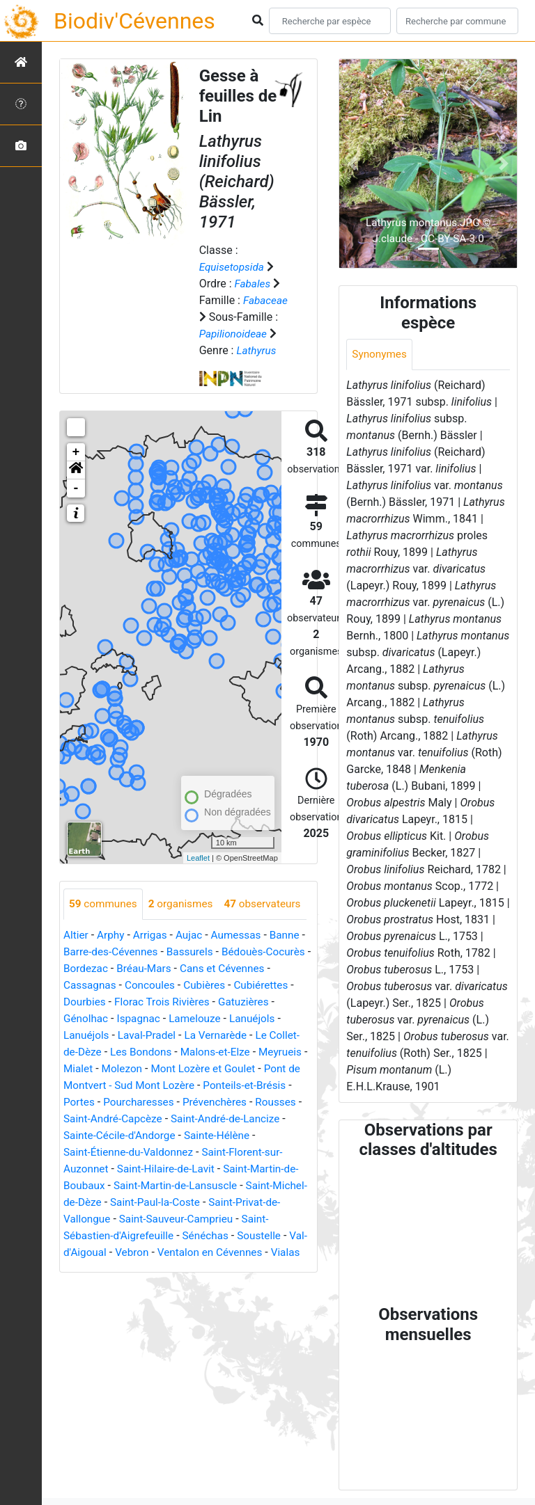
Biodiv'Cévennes (134, 21)
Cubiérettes (92, 1033)
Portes (175, 1133)
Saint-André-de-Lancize (120, 1167)
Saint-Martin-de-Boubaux (124, 1217)
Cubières (267, 1017)
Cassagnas (148, 1017)
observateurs (109, 935)
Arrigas (153, 966)
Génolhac (148, 1050)
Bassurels (201, 983)
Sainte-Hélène (97, 1184)
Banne (293, 966)
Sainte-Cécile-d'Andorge (244, 1167)
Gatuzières (89, 1050)
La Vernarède (278, 1067)
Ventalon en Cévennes (118, 1300)
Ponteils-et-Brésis (106, 1133)
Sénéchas (87, 1284)
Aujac (194, 966)
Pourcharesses (237, 1133)
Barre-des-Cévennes (118, 983)
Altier (76, 966)
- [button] (76, 488)
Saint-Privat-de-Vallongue (163, 1250)
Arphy (112, 966)
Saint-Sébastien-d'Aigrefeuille (191, 1267)
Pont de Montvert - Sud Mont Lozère (193, 1117)
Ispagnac (203, 1050)
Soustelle (143, 1284)
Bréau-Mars (196, 1000)
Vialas (197, 1300)
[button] (76, 470)
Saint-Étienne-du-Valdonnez (209, 1184)
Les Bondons (196, 1083)
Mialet (138, 1100)
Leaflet (198, 858)
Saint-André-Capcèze (241, 1150)
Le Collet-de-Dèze (112, 1083)
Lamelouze (261, 1050)
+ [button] (76, 452)
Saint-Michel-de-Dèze (175, 1234)
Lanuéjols (87, 1067)
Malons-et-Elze (273, 1083)
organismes (185, 904)
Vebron (265, 1284)
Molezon (183, 1100)
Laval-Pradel (206, 1067)
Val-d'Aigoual (207, 1284)
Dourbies (151, 1033)
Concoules (210, 1017)
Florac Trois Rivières (231, 1033)
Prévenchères (96, 1150)
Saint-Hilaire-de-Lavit (227, 1200)
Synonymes (380, 354)
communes (104, 904)
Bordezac (136, 1000)
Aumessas (242, 966)
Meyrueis (91, 1100)
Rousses (160, 1150)
